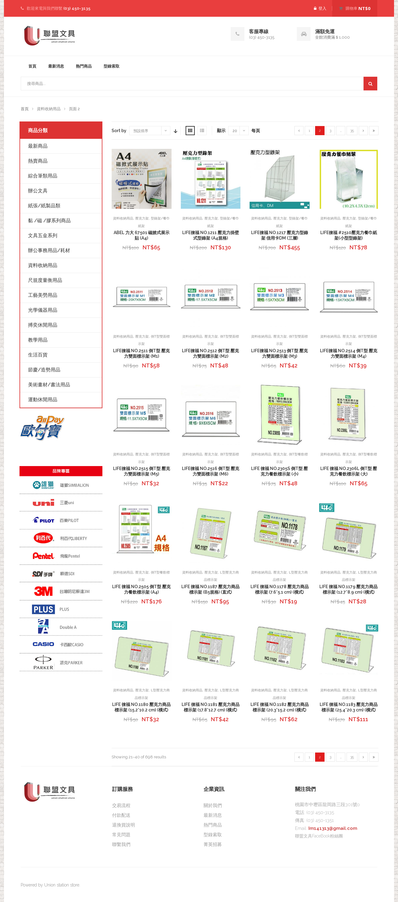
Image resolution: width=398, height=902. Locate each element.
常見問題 (121, 834)
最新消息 (56, 66)
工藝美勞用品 (42, 295)
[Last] (373, 130)
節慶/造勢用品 (44, 370)
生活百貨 (38, 355)
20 (235, 131)
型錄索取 (111, 66)
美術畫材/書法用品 (49, 385)
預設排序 (140, 131)
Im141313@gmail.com (332, 828)
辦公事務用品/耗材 (49, 250)
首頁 (32, 66)
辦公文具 (38, 191)
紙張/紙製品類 (44, 206)
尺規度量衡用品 (45, 280)
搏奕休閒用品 (42, 325)
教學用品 (38, 340)
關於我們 (213, 805)
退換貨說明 (123, 825)
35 (352, 130)
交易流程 (121, 805)
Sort (175, 131)
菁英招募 (213, 844)
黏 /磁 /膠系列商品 (49, 220)
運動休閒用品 (42, 399)
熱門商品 (84, 66)
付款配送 (121, 815)
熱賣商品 (38, 161)
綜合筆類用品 (42, 176)
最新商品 (38, 146)
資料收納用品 (123, 218)
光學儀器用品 (42, 310)
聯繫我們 (121, 844)
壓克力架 (142, 218)
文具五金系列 (42, 235)
